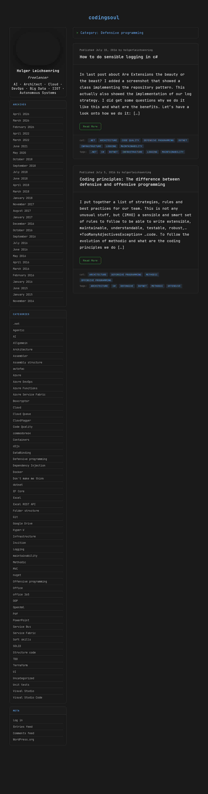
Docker (18, 472)
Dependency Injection (29, 465)
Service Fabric (24, 633)
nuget (17, 575)
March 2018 (21, 191)
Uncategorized (23, 678)
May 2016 (19, 256)
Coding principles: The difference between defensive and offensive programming (130, 181)
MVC (15, 569)
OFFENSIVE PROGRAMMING (96, 280)
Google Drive (22, 523)
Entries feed (22, 726)
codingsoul (104, 17)
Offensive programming (30, 581)
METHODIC (151, 274)
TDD (15, 659)
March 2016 (21, 269)
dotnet (18, 485)
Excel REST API (24, 504)
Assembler (20, 356)
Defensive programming (30, 459)
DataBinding (22, 452)
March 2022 (21, 140)
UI (14, 672)
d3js (16, 446)
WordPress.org (23, 739)
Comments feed (23, 733)
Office (18, 588)
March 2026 (21, 120)
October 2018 (22, 159)
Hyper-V (18, 530)
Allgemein (20, 343)
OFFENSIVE (174, 286)
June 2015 (20, 288)
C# (102, 151)
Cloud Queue (22, 414)
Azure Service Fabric (29, 394)
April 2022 (21, 133)
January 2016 (22, 282)
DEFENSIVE (126, 286)
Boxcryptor (21, 401)
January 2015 (22, 294)
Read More (90, 126)
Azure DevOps (22, 382)
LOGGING (111, 146)
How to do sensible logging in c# (119, 56)
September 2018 (24, 166)
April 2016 (21, 262)
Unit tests (21, 685)
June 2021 (20, 146)
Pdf (15, 614)
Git (15, 517)
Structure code (24, 652)
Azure (17, 375)
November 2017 (23, 204)
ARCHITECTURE (108, 140)
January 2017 (22, 217)
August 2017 (22, 211)
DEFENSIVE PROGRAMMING (159, 140)
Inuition (19, 543)
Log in (18, 720)
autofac (18, 369)
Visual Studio (23, 691)
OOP (15, 601)
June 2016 (20, 249)
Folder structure (26, 511)
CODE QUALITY (130, 140)
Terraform (20, 665)
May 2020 (19, 153)
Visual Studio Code (27, 697)
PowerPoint (21, 620)
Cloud (17, 407)
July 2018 (20, 172)
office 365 (21, 594)
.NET (92, 140)
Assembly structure (27, 362)
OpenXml (18, 607)
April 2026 (21, 114)
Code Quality (22, 427)
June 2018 (20, 178)
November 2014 (23, 301)
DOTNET (183, 140)
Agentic (18, 330)
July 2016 (20, 243)
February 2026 (23, 127)
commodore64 (22, 433)
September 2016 (24, 236)
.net (16, 324)
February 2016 (23, 275)
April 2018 (21, 185)
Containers (21, 440)
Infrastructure (24, 536)
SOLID (17, 646)
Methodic (19, 562)
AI (14, 336)
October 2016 (22, 230)
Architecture (22, 349)
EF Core (18, 491)
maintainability (25, 556)
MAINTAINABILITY (131, 146)
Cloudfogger (22, 420)
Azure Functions (25, 388)
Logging (18, 549)
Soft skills (22, 639)
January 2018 (22, 198)
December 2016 (23, 224)
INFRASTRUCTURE (91, 146)
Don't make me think (28, 478)
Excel (17, 498)
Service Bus (22, 627)
